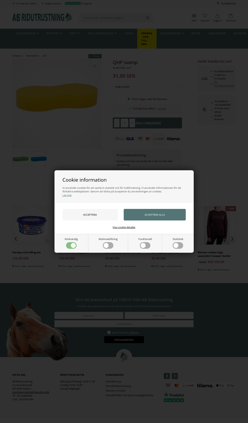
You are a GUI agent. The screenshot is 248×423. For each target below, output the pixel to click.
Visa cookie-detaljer (124, 227)
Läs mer (67, 195)
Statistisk (178, 243)
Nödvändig (71, 243)
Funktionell (145, 243)
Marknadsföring (108, 243)
